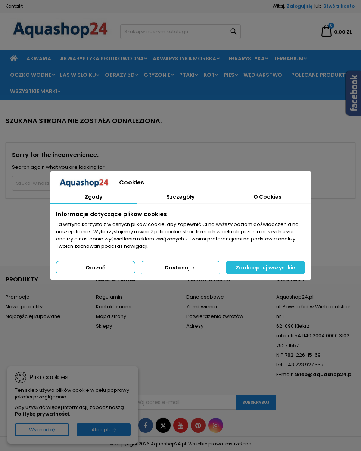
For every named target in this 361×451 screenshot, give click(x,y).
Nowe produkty (24, 306)
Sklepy (104, 325)
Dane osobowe (205, 296)
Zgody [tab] (93, 197)
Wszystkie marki (33, 91)
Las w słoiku (78, 75)
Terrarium (289, 58)
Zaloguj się (299, 6)
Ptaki (186, 75)
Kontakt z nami (113, 306)
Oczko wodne (30, 75)
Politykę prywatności (42, 413)
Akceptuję (103, 429)
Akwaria (39, 58)
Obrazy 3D (120, 75)
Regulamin (109, 296)
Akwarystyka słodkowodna (102, 58)
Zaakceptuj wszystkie (265, 267)
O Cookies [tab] (267, 197)
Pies (229, 75)
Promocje (17, 296)
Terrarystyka (245, 58)
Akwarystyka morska (184, 58)
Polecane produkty (319, 75)
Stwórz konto (339, 6)
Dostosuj (180, 267)
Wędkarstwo (262, 75)
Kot (209, 75)
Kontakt (14, 6)
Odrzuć (95, 267)
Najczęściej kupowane (33, 316)
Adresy (194, 325)
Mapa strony (111, 316)
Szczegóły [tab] (180, 197)
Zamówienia (201, 306)
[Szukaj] (180, 31)
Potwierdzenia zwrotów (214, 316)
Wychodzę (42, 429)
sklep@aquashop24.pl (323, 374)
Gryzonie (157, 75)
